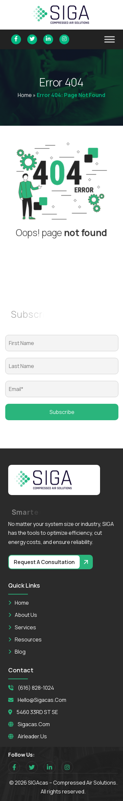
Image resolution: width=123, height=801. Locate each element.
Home (25, 95)
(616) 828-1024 (36, 687)
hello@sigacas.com (42, 700)
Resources (28, 639)
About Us (26, 614)
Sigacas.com (34, 724)
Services (25, 627)
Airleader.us (32, 736)
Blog (20, 651)
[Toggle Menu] (109, 39)
